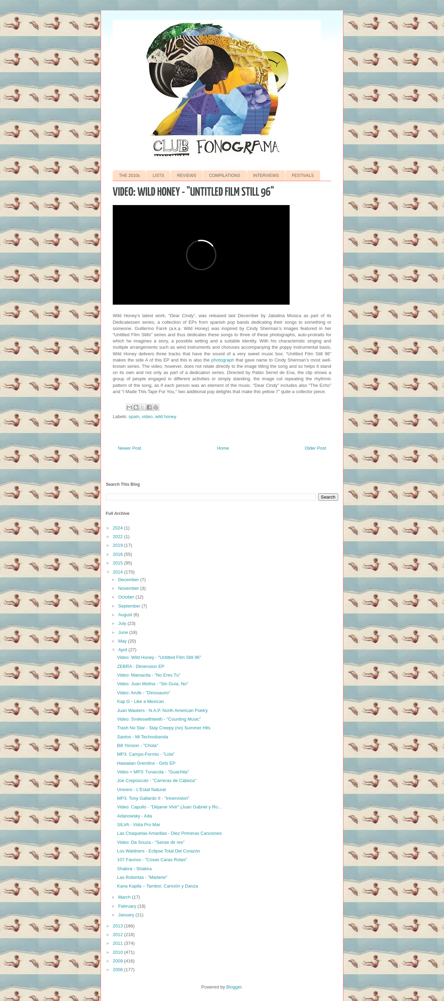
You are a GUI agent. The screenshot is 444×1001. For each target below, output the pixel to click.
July (123, 623)
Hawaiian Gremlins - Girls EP (146, 763)
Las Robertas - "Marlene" (142, 877)
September (130, 606)
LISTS (158, 175)
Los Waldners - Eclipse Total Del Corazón (158, 851)
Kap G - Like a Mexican (140, 701)
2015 (118, 563)
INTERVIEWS (266, 175)
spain (134, 416)
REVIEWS (186, 175)
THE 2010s (129, 175)
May (123, 641)
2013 (118, 925)
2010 (118, 952)
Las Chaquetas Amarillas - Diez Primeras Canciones (169, 833)
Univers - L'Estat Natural (141, 789)
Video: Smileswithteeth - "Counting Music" (159, 719)
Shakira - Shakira (134, 868)
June (123, 632)
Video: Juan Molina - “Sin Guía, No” (152, 683)
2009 (118, 961)
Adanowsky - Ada (134, 815)
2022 (118, 536)
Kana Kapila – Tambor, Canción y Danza (157, 886)
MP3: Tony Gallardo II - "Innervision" (153, 798)
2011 (118, 943)
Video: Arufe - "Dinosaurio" (143, 692)
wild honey (165, 416)
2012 (118, 934)
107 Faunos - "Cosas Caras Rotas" (152, 859)
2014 (118, 572)
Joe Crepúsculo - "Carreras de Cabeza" (156, 780)
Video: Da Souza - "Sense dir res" (151, 842)
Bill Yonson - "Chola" (137, 745)
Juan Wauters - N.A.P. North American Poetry (162, 710)
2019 (118, 545)
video (147, 416)
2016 (118, 554)
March (125, 897)
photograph (222, 360)
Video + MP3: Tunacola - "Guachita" (153, 771)
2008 (118, 969)
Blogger (233, 987)
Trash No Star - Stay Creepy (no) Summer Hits (163, 727)
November (129, 588)
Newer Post (129, 448)
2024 (118, 528)
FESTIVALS (303, 175)
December (129, 579)
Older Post (315, 448)
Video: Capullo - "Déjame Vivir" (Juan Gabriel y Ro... (169, 806)
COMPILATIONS (224, 175)
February (128, 906)
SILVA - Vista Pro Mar (138, 824)
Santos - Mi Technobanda (142, 736)
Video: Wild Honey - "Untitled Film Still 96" (159, 657)
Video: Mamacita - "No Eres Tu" (148, 675)
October (127, 597)
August (126, 614)
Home (223, 448)
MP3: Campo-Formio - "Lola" (145, 754)
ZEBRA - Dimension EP (140, 666)
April (123, 649)
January (127, 914)
